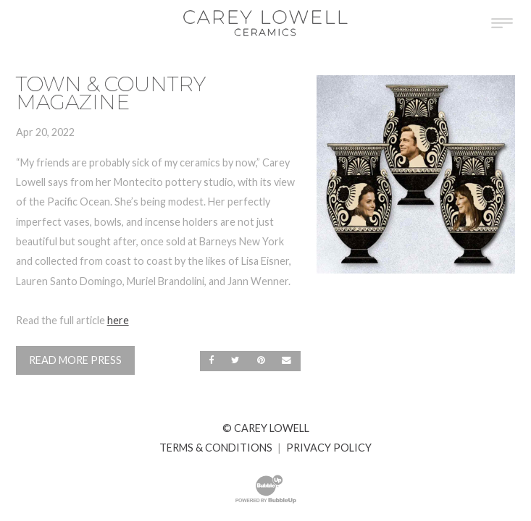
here (118, 320)
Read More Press (75, 360)
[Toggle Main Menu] (502, 23)
